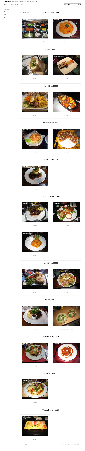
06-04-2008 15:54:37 (27, 19)
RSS (5, 17)
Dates (5, 14)
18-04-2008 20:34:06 (27, 417)
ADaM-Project (15, 1)
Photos (5, 4)
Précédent (64, 8)
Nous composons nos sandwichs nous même (35, 41)
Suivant (79, 8)
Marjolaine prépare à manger (66, 329)
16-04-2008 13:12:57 (27, 343)
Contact (16, 4)
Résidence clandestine (29, 1)
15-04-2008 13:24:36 (27, 306)
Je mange (66, 41)
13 (77, 8)
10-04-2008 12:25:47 (27, 166)
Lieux (5, 11)
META (37, 1)
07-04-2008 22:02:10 (59, 56)
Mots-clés (6, 13)
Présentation (11, 4)
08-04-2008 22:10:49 (59, 93)
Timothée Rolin (7, 1)
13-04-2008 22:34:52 (27, 233)
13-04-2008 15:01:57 (27, 203)
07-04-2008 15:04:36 (27, 56)
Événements (6, 9)
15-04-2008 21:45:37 (59, 306)
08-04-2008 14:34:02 (27, 93)
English (21, 4)
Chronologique (24, 12)
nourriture (22, 8)
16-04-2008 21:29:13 (59, 343)
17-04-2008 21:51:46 (27, 380)
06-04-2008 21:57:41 (59, 19)
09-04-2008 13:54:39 (27, 129)
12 (75, 8)
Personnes (6, 8)
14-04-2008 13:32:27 (27, 270)
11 (74, 8)
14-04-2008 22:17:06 (59, 270)
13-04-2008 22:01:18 (59, 203)
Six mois (21, 1)
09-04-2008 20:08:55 (59, 129)
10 (73, 8)
